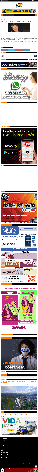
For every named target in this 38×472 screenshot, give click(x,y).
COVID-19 (2, 445)
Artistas (2, 447)
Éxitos (2, 450)
